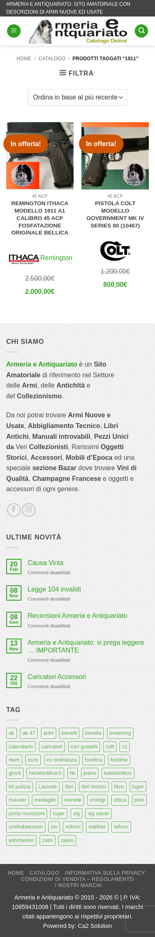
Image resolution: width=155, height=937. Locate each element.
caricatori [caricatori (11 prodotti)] (52, 746)
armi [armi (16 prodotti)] (48, 733)
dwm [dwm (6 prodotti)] (14, 760)
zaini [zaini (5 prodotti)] (47, 840)
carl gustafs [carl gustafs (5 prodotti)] (84, 746)
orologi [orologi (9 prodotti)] (97, 800)
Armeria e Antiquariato (41, 364)
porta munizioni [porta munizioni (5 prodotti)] (27, 813)
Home (24, 59)
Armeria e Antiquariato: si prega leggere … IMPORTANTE (86, 646)
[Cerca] (141, 31)
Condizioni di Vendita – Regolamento (77, 879)
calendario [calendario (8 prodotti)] (21, 746)
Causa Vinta (46, 562)
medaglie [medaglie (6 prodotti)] (45, 800)
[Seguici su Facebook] (14, 510)
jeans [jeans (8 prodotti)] (89, 773)
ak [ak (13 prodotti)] (11, 733)
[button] (14, 31)
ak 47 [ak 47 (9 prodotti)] (28, 733)
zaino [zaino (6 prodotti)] (67, 840)
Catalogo (51, 59)
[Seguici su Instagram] (29, 510)
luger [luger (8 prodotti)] (138, 786)
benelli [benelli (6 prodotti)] (69, 733)
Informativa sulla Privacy (105, 873)
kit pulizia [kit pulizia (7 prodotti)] (20, 786)
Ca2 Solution (95, 926)
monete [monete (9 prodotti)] (73, 800)
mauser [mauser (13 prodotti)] (17, 800)
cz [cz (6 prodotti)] (124, 746)
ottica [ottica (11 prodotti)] (120, 800)
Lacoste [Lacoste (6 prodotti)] (47, 786)
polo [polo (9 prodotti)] (139, 800)
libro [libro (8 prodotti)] (119, 786)
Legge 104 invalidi (54, 589)
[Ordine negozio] (77, 97)
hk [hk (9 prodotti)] (73, 773)
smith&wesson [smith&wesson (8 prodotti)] (26, 826)
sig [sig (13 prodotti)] (76, 813)
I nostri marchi (78, 885)
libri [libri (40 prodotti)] (69, 786)
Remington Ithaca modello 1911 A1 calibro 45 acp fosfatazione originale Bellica (39, 218)
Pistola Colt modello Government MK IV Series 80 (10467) (115, 214)
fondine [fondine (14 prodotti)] (119, 760)
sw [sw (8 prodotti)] (54, 826)
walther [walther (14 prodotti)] (96, 826)
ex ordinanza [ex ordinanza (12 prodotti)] (62, 760)
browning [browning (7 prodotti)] (120, 733)
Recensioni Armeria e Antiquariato (77, 615)
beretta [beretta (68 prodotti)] (93, 733)
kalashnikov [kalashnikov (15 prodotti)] (118, 773)
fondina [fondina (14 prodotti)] (93, 760)
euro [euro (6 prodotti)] (33, 760)
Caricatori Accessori (57, 676)
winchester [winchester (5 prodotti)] (21, 840)
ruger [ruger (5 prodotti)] (58, 813)
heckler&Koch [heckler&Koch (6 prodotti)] (45, 773)
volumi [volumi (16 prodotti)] (73, 826)
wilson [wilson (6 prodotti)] (121, 826)
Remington (56, 257)
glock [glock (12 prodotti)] (15, 773)
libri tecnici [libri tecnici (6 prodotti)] (93, 786)
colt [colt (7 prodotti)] (110, 746)
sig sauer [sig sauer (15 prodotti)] (98, 813)
